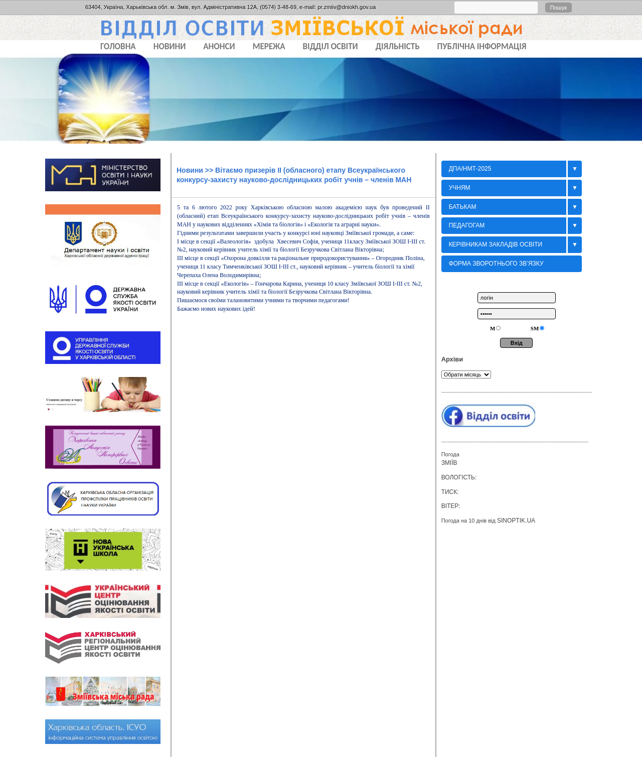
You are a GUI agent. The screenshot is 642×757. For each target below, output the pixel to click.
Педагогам (467, 225)
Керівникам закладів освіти (496, 244)
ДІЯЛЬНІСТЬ (398, 46)
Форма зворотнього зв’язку (496, 263)
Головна (118, 46)
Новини (190, 170)
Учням (459, 187)
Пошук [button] (558, 8)
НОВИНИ (169, 46)
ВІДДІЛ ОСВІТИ (330, 46)
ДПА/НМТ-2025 (470, 168)
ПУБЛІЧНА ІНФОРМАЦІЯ (482, 46)
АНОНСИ (219, 46)
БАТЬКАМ (462, 206)
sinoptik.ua (516, 520)
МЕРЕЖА (269, 46)
